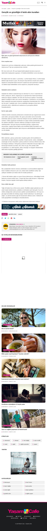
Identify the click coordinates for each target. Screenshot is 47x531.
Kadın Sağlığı (7, 486)
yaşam (8, 8)
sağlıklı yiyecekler (9, 349)
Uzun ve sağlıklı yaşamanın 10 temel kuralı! (14, 429)
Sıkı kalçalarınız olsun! (9, 157)
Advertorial (7, 440)
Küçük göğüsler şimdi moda (23, 157)
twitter (19, 516)
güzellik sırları (12, 214)
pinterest (37, 516)
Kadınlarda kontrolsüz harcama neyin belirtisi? (15, 379)
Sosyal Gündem (8, 324)
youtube (24, 518)
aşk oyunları (29, 486)
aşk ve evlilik (37, 440)
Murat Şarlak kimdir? (8, 328)
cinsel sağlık (7, 489)
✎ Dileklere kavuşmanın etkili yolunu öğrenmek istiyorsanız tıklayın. (21, 201)
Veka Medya (33, 518)
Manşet (16, 440)
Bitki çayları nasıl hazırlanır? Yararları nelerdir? (15, 354)
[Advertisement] (23, 292)
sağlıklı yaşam (7, 425)
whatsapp (28, 516)
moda (5, 444)
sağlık (13, 444)
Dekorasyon (7, 482)
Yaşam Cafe (28, 523)
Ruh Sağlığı (7, 375)
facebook (10, 516)
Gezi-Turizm (29, 482)
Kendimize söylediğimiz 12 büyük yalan (37, 158)
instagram (15, 518)
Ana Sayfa (4, 8)
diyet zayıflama (29, 489)
